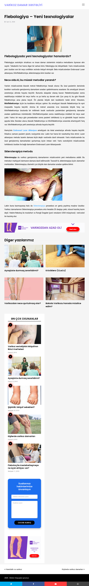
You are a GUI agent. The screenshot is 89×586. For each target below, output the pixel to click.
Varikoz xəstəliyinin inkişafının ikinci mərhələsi (23, 348)
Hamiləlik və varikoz (13, 569)
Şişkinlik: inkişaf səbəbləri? (21, 407)
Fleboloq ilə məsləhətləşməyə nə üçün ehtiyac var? (23, 466)
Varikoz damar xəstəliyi (23, 5)
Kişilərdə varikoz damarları (21, 436)
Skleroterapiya (39, 205)
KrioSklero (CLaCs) (56, 270)
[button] (11, 584)
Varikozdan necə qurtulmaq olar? (22, 303)
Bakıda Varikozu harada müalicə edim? (63, 305)
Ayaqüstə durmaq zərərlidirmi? (21, 270)
